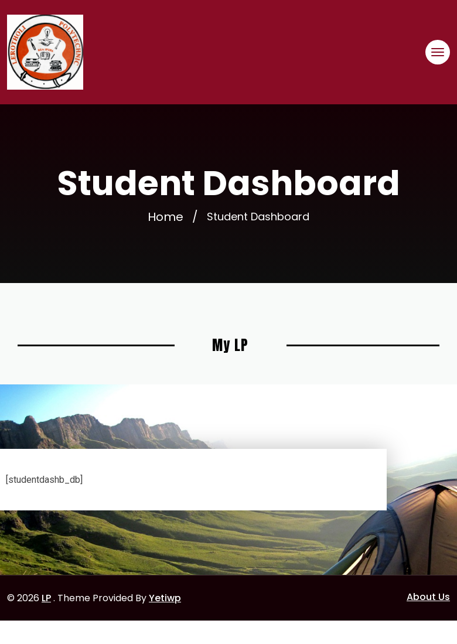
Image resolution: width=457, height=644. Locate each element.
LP (46, 598)
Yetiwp (165, 598)
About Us (428, 597)
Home (165, 217)
